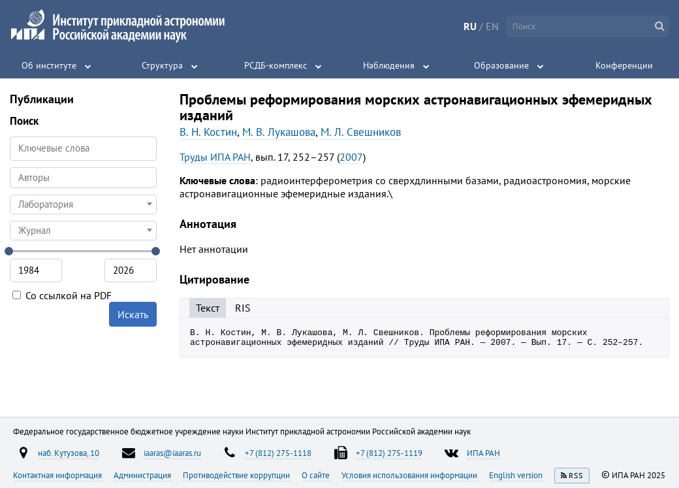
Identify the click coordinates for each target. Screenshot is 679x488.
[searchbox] (83, 177)
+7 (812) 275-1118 (278, 453)
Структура (162, 65)
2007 (351, 156)
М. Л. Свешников (361, 132)
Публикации (42, 98)
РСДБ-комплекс (275, 65)
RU (470, 26)
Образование (501, 65)
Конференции (624, 65)
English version (517, 475)
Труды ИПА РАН (215, 156)
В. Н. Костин (208, 132)
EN (492, 26)
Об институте (49, 65)
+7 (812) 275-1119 (389, 453)
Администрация (143, 475)
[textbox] (83, 204)
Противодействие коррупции (237, 475)
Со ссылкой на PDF (62, 295)
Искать (133, 314)
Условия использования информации (410, 475)
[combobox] (83, 177)
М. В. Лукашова (278, 132)
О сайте (317, 475)
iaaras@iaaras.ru (172, 453)
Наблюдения (389, 65)
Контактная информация (58, 475)
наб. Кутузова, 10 (68, 453)
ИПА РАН (483, 453)
